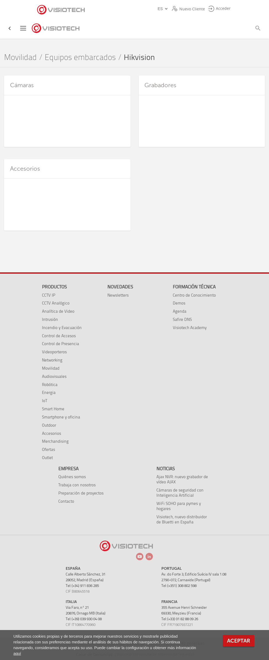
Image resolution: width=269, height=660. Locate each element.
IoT (44, 400)
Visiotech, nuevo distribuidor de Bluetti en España (181, 519)
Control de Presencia (60, 343)
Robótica (50, 384)
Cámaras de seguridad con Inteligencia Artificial (180, 492)
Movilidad (20, 57)
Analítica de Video (58, 311)
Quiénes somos (72, 476)
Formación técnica (194, 287)
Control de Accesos (59, 335)
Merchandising (55, 441)
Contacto (66, 501)
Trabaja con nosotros (77, 484)
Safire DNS (182, 319)
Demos (179, 303)
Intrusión (50, 319)
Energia (49, 392)
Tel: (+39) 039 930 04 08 (84, 619)
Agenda (179, 311)
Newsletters (118, 295)
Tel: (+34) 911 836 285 (82, 585)
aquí (17, 653)
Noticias (165, 468)
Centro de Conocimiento (194, 295)
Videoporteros (54, 351)
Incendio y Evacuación (62, 327)
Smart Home (53, 408)
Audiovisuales (54, 376)
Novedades (120, 287)
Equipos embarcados (80, 57)
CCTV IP (48, 295)
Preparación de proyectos (81, 493)
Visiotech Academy (190, 327)
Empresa (68, 468)
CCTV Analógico (55, 303)
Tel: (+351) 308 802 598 (179, 585)
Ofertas (48, 449)
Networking (52, 360)
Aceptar (238, 641)
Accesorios (51, 433)
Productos (54, 287)
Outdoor (49, 425)
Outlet (47, 457)
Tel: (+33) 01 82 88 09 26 (179, 619)
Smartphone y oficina (61, 417)
